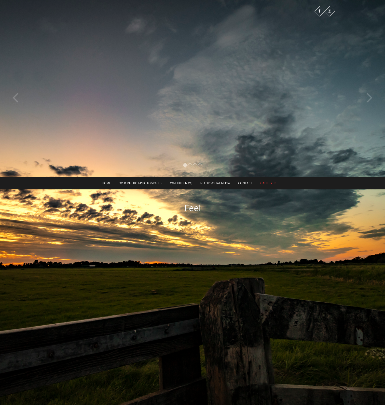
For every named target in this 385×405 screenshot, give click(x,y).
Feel (196, 208)
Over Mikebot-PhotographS (140, 183)
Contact (245, 183)
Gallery (266, 183)
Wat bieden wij (181, 183)
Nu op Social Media (215, 183)
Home (106, 183)
